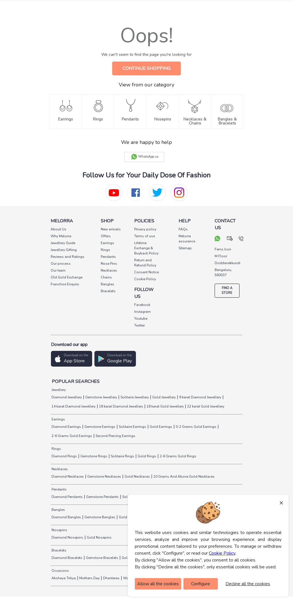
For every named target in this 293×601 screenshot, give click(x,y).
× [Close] (281, 502)
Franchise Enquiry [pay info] (65, 284)
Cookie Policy (222, 553)
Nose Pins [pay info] (109, 263)
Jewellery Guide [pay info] (63, 243)
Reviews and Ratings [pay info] (67, 256)
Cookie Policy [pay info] (145, 279)
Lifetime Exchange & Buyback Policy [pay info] (146, 248)
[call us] (241, 239)
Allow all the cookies (158, 584)
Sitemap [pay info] (185, 248)
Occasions (60, 570)
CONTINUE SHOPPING (146, 68)
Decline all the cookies (247, 584)
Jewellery (58, 390)
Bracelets (58, 550)
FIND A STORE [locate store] (226, 290)
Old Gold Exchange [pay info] (66, 277)
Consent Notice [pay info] (146, 272)
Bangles (58, 509)
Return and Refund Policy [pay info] (145, 263)
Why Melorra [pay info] (61, 236)
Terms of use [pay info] (144, 236)
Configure (200, 584)
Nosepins (59, 530)
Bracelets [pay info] (108, 291)
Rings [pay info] (105, 250)
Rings (56, 448)
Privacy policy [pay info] (145, 229)
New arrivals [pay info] (111, 229)
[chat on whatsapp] (217, 239)
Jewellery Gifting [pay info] (64, 250)
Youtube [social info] (140, 318)
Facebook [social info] (142, 305)
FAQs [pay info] (183, 229)
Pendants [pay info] (108, 256)
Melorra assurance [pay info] (187, 239)
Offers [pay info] (106, 236)
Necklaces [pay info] (109, 270)
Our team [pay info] (58, 270)
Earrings (58, 419)
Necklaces (59, 469)
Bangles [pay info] (107, 284)
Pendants (59, 489)
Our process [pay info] (61, 263)
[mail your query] (230, 239)
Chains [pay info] (106, 277)
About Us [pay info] (58, 229)
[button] (71, 359)
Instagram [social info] (142, 311)
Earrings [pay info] (107, 243)
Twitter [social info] (139, 325)
